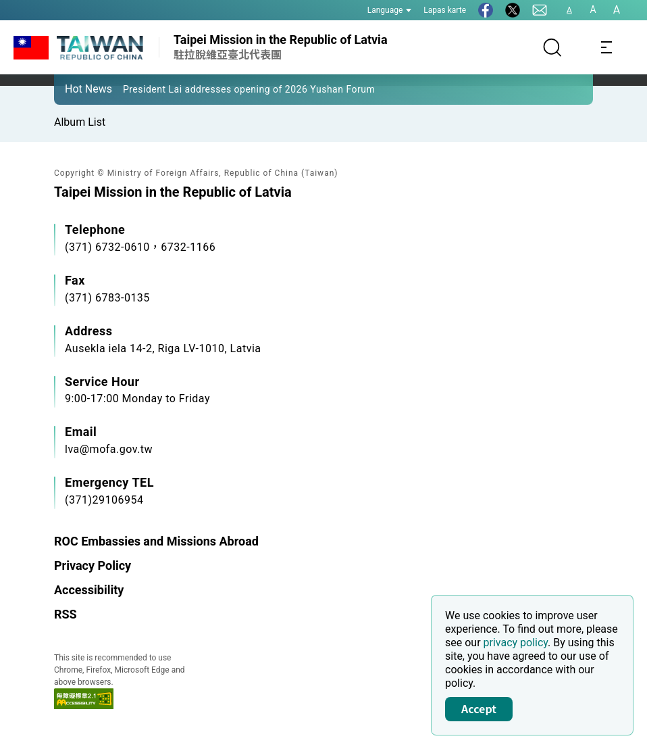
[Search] (552, 47)
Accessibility (89, 590)
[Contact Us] (539, 10)
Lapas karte (444, 10)
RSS (65, 614)
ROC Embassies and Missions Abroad (156, 541)
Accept (478, 708)
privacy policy (516, 642)
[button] (74, 88)
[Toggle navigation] (606, 47)
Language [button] (389, 10)
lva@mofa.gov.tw (109, 449)
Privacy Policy (92, 565)
